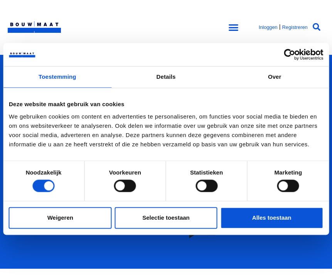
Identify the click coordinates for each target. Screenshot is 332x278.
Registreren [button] (295, 27)
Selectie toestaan (166, 217)
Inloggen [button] (268, 27)
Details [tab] (166, 76)
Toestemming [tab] (57, 76)
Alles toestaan (272, 217)
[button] (233, 27)
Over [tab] (274, 76)
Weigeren (60, 217)
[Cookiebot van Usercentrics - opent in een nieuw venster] (289, 54)
